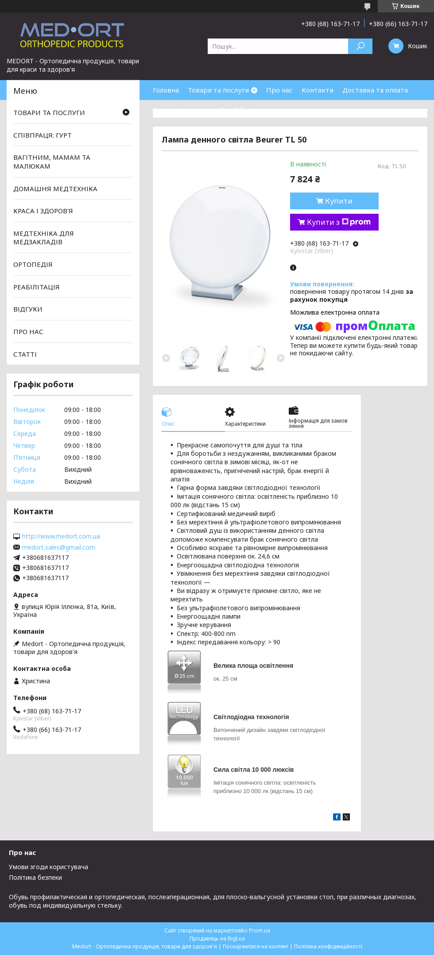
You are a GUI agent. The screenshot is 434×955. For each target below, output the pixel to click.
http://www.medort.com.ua (61, 536)
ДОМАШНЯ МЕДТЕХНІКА (55, 188)
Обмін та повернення (269, 109)
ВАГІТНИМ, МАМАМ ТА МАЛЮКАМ (51, 161)
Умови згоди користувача (48, 867)
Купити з (339, 222)
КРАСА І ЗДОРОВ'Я (43, 210)
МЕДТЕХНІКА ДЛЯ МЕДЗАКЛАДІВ (43, 237)
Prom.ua (259, 930)
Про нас (279, 89)
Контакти (317, 89)
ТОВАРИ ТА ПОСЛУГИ (49, 112)
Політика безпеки (35, 877)
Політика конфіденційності (328, 946)
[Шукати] (360, 46)
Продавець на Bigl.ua (217, 938)
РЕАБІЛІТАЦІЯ (36, 286)
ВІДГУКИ (28, 308)
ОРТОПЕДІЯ (33, 264)
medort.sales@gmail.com (58, 547)
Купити (339, 201)
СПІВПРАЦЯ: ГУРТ (42, 135)
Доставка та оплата (375, 89)
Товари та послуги (218, 89)
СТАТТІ (25, 353)
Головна (166, 89)
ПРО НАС (28, 331)
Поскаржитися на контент (255, 946)
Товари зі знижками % (189, 109)
